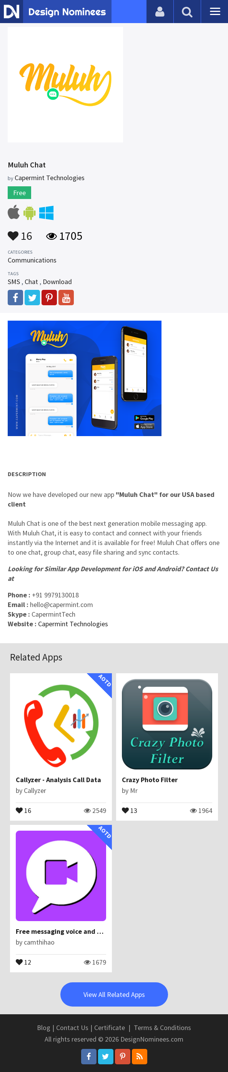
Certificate (109, 1027)
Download (57, 281)
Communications (32, 260)
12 (23, 961)
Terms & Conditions (162, 1027)
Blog (43, 1027)
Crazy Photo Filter (150, 779)
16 (20, 232)
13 (129, 810)
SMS (14, 281)
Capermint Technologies (73, 623)
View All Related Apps (114, 994)
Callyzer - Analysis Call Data (58, 779)
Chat (31, 281)
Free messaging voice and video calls (73, 931)
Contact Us (72, 1027)
